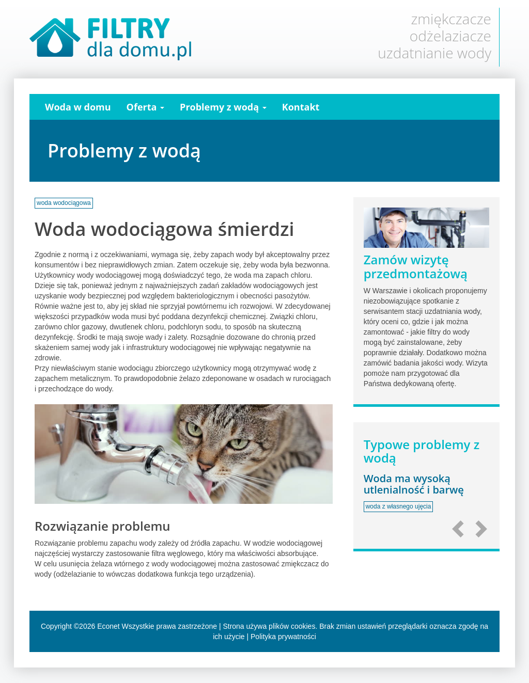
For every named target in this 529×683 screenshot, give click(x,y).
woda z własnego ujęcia (398, 506)
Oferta (145, 107)
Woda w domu (78, 107)
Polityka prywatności (283, 636)
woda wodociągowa (64, 203)
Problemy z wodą (223, 107)
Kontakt (301, 107)
